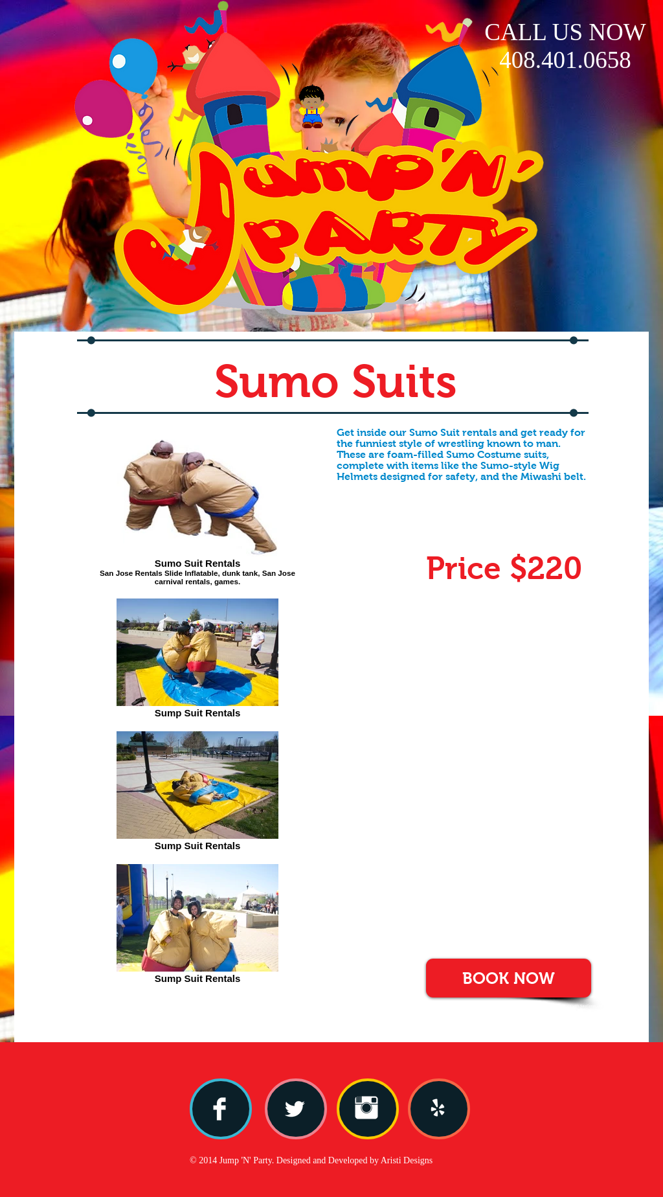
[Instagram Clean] (366, 1107)
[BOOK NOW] (508, 978)
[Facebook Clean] (219, 1109)
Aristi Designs (407, 1160)
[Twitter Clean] (294, 1109)
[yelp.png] (437, 1107)
